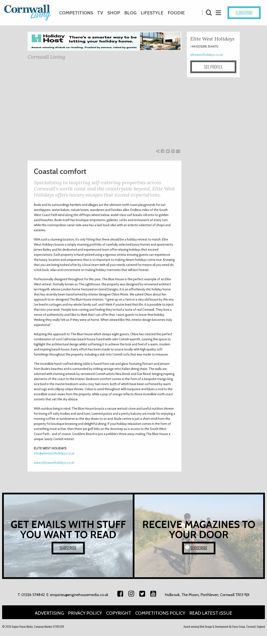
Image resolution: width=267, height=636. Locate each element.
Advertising (49, 613)
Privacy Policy (85, 613)
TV (100, 13)
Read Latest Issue (210, 613)
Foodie (176, 13)
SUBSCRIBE (244, 13)
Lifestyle (152, 13)
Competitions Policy (160, 613)
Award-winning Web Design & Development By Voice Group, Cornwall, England (224, 626)
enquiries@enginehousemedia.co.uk (79, 594)
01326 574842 (33, 594)
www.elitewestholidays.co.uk (54, 463)
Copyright (118, 613)
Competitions (76, 13)
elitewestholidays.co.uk (206, 55)
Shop (113, 13)
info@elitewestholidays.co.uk (54, 453)
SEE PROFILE (213, 67)
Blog (130, 13)
